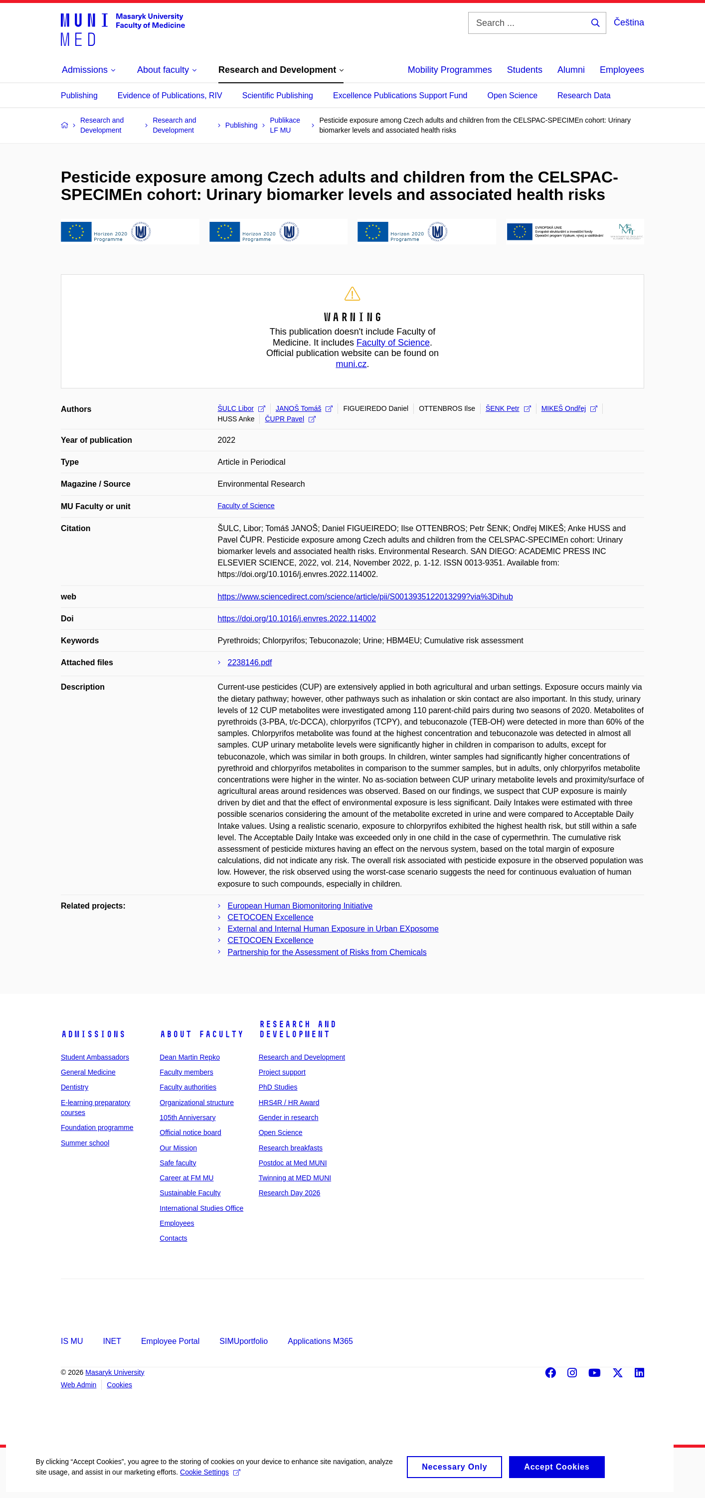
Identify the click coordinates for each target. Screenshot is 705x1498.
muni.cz (351, 364)
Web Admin (78, 1385)
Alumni (571, 70)
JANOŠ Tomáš (304, 408)
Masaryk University (114, 1372)
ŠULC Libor (241, 408)
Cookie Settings (235, 1480)
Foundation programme (97, 1127)
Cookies (119, 1385)
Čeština (629, 22)
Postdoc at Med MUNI (293, 1163)
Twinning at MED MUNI (295, 1178)
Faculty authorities (188, 1087)
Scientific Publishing (277, 95)
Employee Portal (170, 1341)
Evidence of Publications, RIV (170, 95)
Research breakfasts (291, 1148)
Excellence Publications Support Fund (400, 95)
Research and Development (298, 1029)
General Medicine (88, 1072)
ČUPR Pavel (290, 419)
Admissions (93, 1034)
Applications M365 (320, 1341)
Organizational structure (197, 1103)
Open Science (513, 95)
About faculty (202, 1034)
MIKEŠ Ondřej (569, 408)
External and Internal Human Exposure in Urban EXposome (333, 929)
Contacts (173, 1238)
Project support (282, 1072)
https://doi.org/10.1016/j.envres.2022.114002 (297, 618)
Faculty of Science (393, 343)
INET (112, 1341)
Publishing (79, 95)
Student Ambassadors (95, 1057)
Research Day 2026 (290, 1193)
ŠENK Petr (508, 408)
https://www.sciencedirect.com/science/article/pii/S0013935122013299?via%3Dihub (365, 596)
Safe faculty (178, 1163)
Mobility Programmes (450, 70)
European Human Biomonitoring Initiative (300, 906)
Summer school (85, 1143)
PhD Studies (278, 1087)
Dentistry (74, 1087)
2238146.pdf (250, 662)
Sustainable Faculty (190, 1193)
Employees (622, 70)
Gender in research (289, 1118)
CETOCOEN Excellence (271, 917)
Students (524, 70)
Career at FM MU (186, 1178)
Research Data (584, 95)
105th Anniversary (187, 1118)
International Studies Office (201, 1208)
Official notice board (190, 1132)
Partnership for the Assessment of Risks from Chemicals (327, 952)
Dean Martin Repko (190, 1057)
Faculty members (186, 1072)
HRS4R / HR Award (289, 1103)
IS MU (72, 1341)
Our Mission (178, 1148)
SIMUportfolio (243, 1341)
